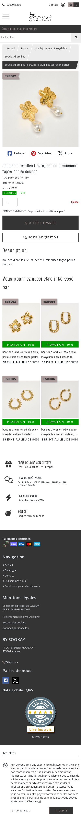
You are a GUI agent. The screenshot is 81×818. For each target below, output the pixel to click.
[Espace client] (63, 5)
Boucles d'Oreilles (16, 178)
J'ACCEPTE (61, 810)
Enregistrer (41, 153)
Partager (16, 153)
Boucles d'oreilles (14, 56)
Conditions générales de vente (21, 586)
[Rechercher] (76, 37)
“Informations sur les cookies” (61, 794)
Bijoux (24, 48)
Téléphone (10, 662)
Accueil (11, 48)
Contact (53, 5)
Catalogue (9, 570)
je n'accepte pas (20, 810)
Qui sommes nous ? (14, 581)
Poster (65, 153)
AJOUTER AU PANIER (40, 223)
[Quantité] (10, 202)
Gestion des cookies (14, 622)
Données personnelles (15, 628)
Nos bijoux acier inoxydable (51, 48)
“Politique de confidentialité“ (44, 797)
